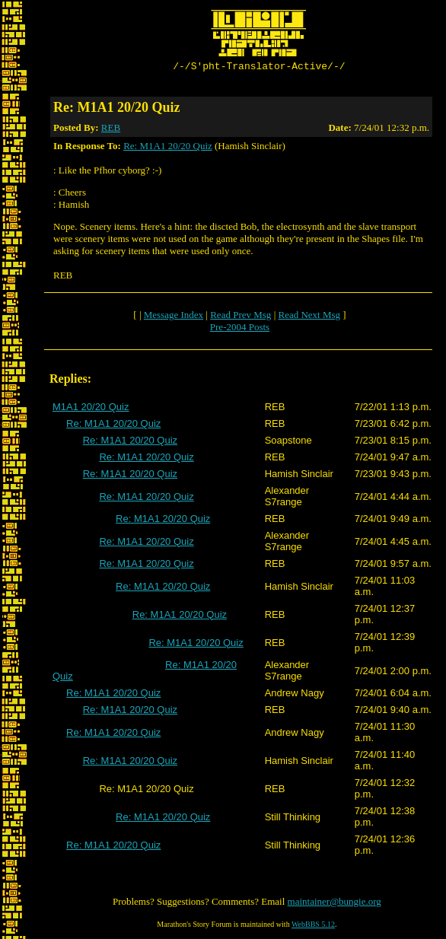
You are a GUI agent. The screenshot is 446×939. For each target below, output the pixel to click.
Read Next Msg (309, 317)
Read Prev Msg (240, 317)
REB (110, 129)
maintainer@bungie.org (334, 903)
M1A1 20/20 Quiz (91, 409)
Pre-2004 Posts (239, 329)
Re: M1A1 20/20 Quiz (167, 148)
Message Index (173, 317)
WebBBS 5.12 (313, 926)
